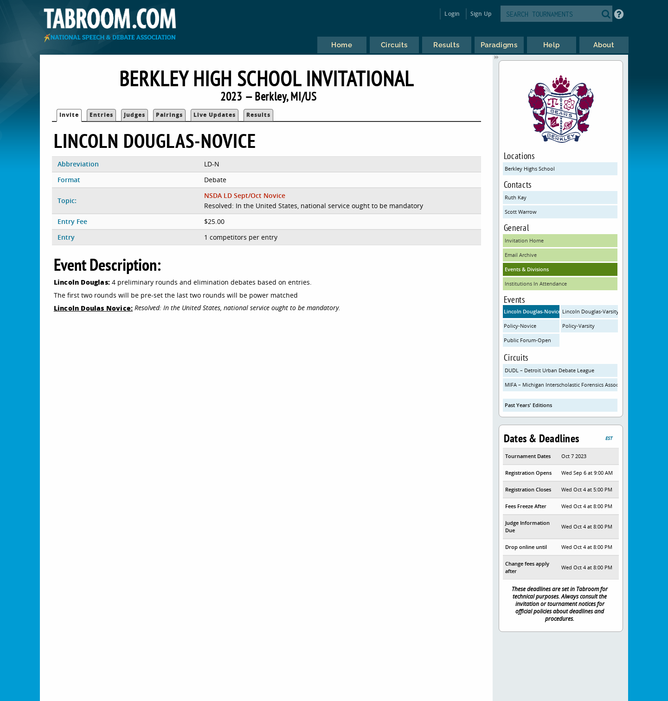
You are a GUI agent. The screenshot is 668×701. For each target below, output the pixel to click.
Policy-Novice (520, 325)
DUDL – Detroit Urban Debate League (549, 370)
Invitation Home (524, 240)
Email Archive (521, 254)
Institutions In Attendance (536, 283)
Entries (101, 115)
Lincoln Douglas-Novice (531, 311)
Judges (134, 115)
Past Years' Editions (528, 404)
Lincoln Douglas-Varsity (590, 311)
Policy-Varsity (578, 325)
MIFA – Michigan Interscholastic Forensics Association (561, 384)
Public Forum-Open (527, 340)
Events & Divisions (527, 269)
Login (452, 14)
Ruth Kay (516, 197)
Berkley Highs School (530, 168)
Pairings (169, 115)
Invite (69, 115)
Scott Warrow (521, 211)
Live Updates (214, 115)
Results (258, 115)
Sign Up (480, 14)
